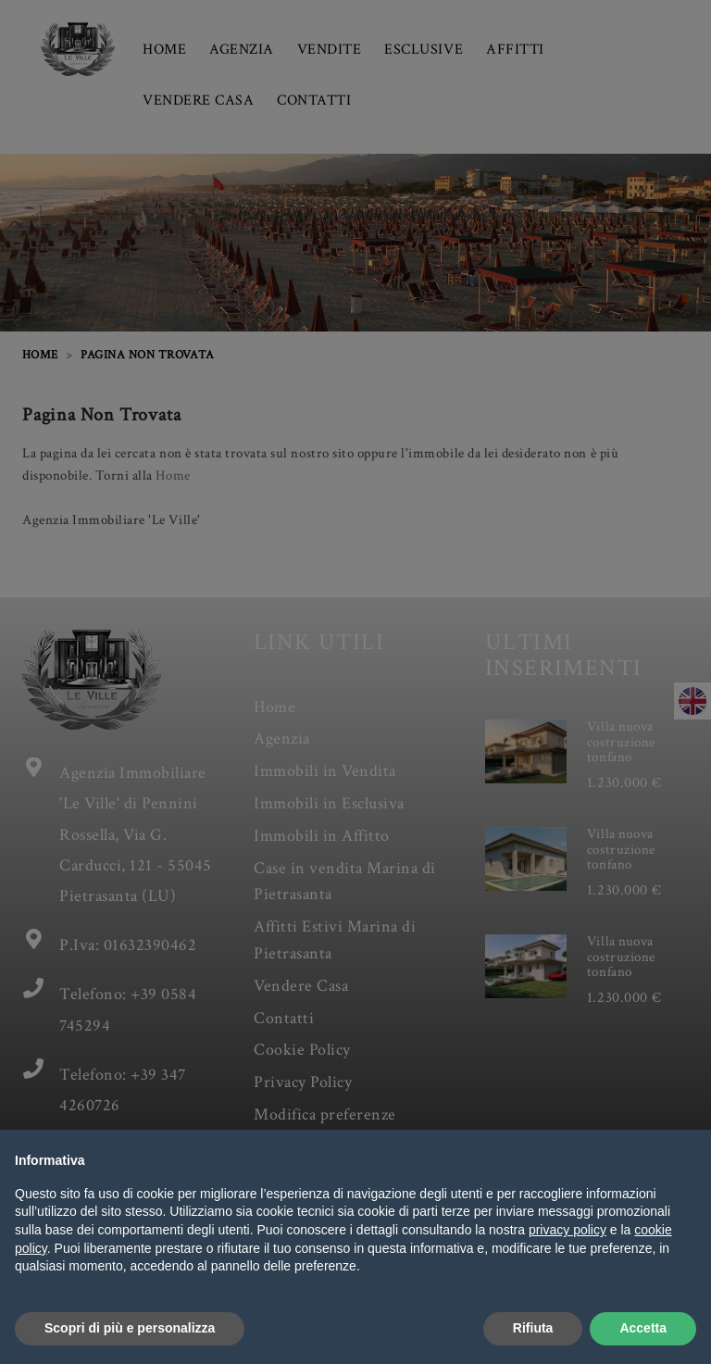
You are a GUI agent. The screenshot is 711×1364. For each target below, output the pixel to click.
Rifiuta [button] (533, 1327)
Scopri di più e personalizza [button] (129, 1327)
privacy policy (567, 1229)
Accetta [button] (643, 1327)
